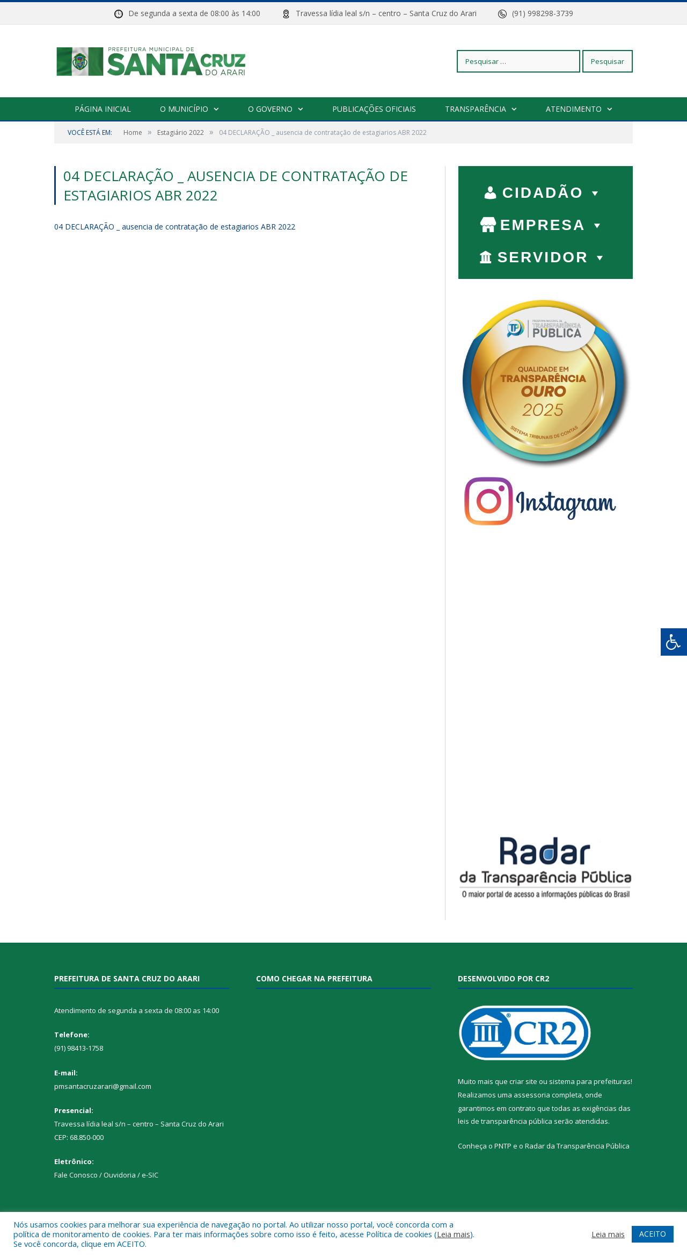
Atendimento (574, 109)
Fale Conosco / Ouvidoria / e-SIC (106, 1175)
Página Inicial (103, 109)
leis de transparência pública (505, 1121)
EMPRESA (552, 222)
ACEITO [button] (652, 1234)
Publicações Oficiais (374, 109)
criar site (523, 1081)
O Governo (270, 109)
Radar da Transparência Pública (577, 1146)
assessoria (532, 1095)
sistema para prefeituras (590, 1081)
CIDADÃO (553, 190)
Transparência (475, 109)
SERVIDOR (553, 254)
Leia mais (453, 1234)
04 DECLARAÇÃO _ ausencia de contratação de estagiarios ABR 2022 (174, 226)
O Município (184, 109)
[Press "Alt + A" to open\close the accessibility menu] (674, 642)
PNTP (502, 1146)
